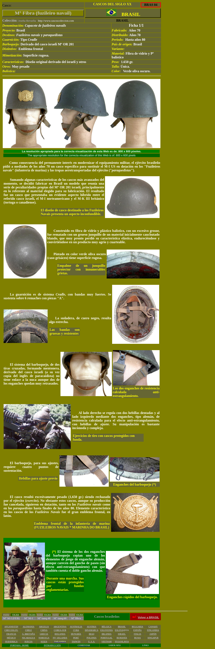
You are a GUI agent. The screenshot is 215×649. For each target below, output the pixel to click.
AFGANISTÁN (11, 626)
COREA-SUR (60, 630)
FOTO (6, 615)
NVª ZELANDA (60, 638)
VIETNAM (106, 641)
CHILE (28, 630)
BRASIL (122, 626)
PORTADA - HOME (19, 645)
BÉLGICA (106, 626)
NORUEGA (44, 638)
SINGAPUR (153, 638)
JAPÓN (152, 634)
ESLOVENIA (106, 630)
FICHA (15, 615)
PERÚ (76, 638)
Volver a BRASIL (148, 617)
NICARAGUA (28, 638)
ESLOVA (119, 630)
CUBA (76, 630)
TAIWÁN (76, 641)
